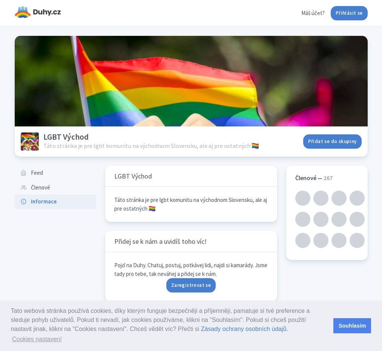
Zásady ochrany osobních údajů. (244, 329)
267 (328, 178)
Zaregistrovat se (191, 285)
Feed (32, 172)
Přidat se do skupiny (332, 141)
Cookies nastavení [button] (37, 339)
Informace (39, 201)
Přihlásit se (349, 13)
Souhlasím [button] (352, 326)
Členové (35, 187)
